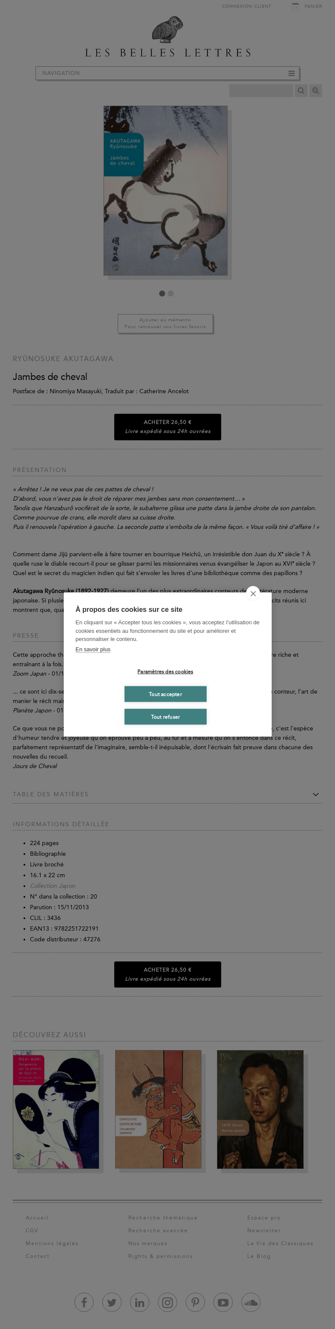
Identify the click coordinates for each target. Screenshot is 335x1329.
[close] (253, 593)
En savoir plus (93, 649)
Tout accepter (165, 694)
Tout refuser (165, 717)
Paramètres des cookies (165, 671)
